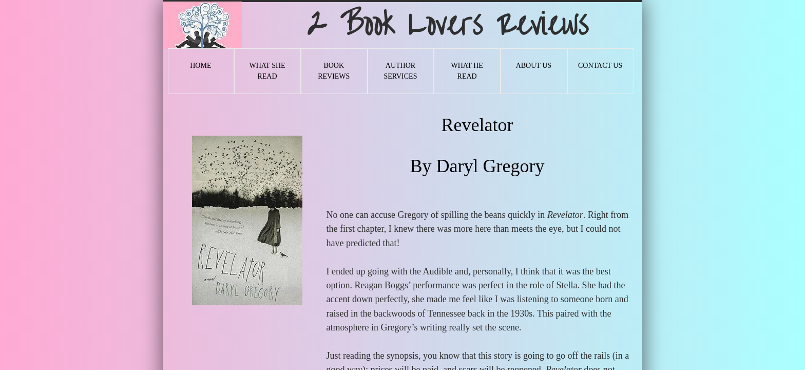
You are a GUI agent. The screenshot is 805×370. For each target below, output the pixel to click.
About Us (533, 65)
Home (200, 65)
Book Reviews (334, 71)
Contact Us (600, 65)
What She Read (267, 71)
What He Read (467, 71)
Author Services (400, 71)
